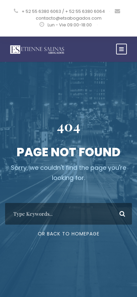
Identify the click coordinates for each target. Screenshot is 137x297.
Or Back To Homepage (69, 233)
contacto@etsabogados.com (69, 18)
